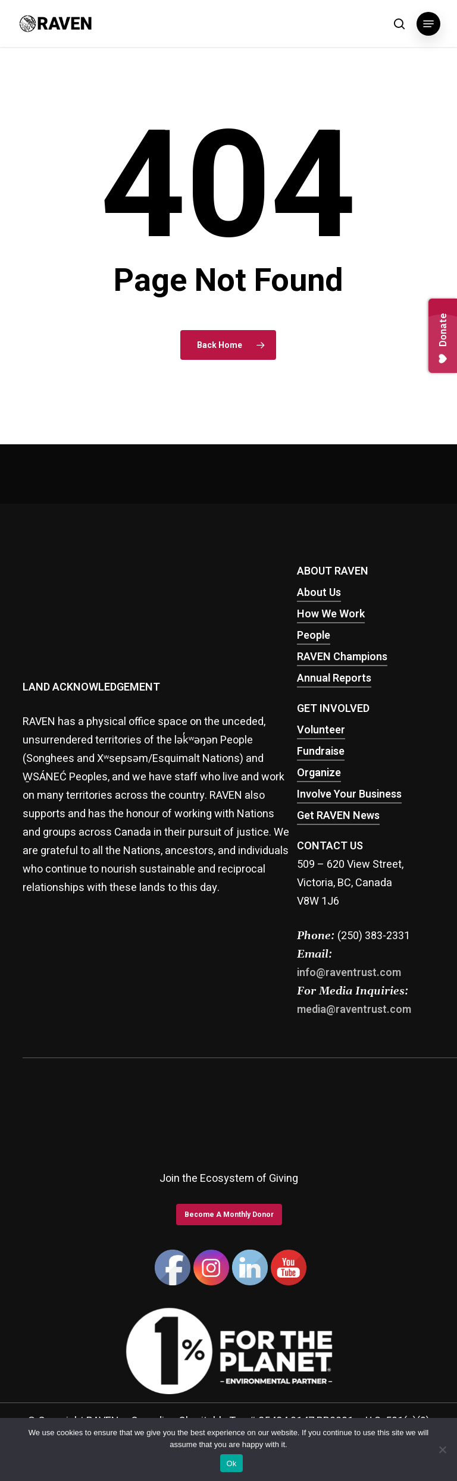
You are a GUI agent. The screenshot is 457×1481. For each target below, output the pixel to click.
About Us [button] (319, 593)
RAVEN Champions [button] (342, 657)
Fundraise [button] (321, 751)
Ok (231, 1463)
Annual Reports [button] (334, 678)
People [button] (313, 635)
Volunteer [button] (321, 730)
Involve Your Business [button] (349, 794)
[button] (428, 24)
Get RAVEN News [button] (338, 816)
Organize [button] (319, 773)
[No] (442, 1449)
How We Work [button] (331, 614)
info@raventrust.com (349, 973)
